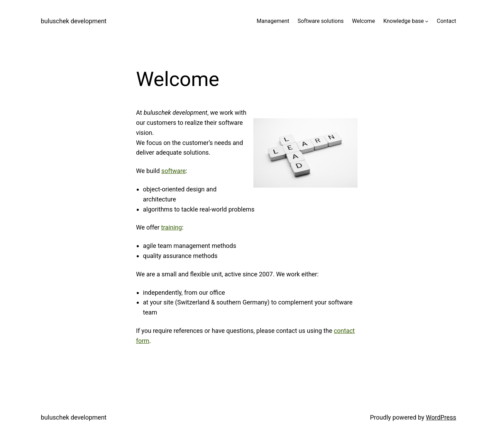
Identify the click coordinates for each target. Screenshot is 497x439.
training (171, 227)
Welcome (363, 21)
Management (272, 21)
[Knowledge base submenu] (426, 21)
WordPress (441, 417)
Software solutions (321, 21)
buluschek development (74, 21)
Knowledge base (403, 21)
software (173, 170)
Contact (446, 21)
